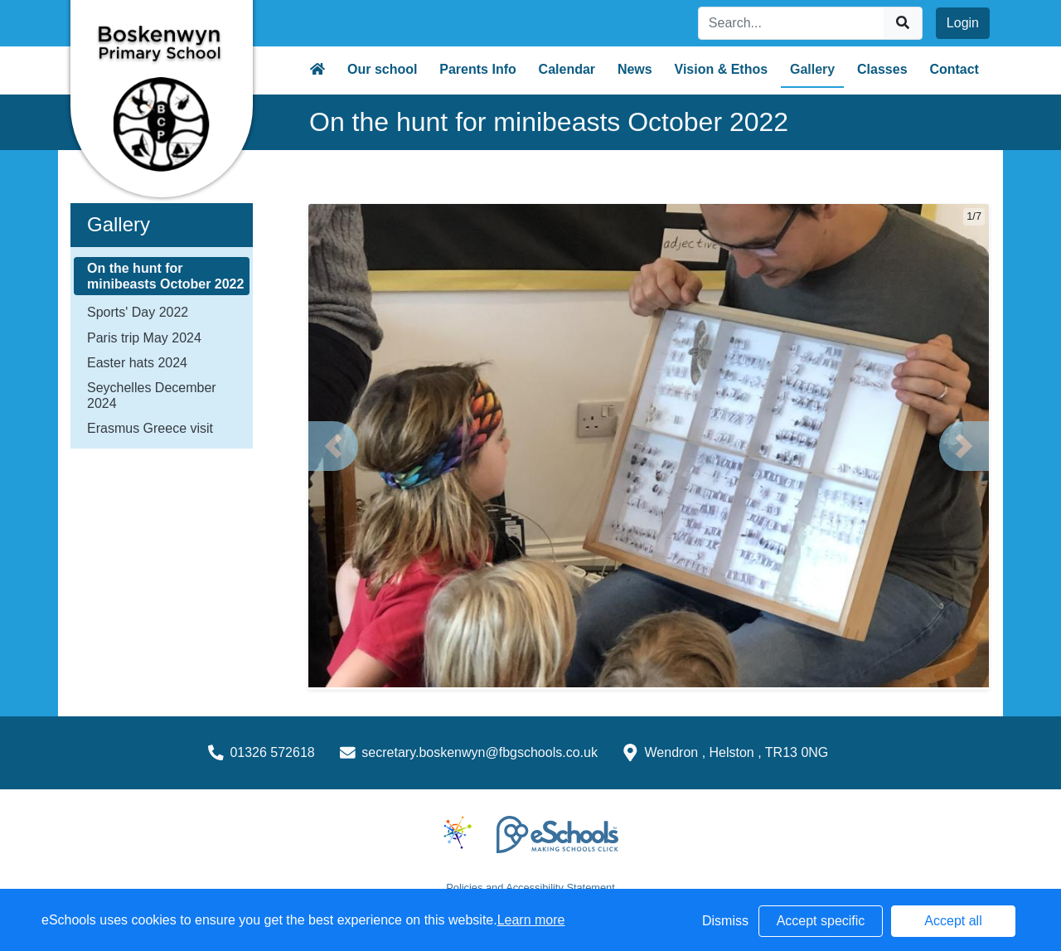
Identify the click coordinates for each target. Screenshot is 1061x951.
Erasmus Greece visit (150, 428)
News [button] (635, 69)
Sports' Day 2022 (137, 312)
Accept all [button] (952, 921)
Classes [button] (882, 69)
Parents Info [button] (477, 69)
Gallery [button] (812, 69)
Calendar (567, 69)
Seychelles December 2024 (151, 395)
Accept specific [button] (821, 921)
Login (963, 23)
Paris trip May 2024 (144, 338)
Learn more (531, 920)
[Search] (791, 23)
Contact (954, 69)
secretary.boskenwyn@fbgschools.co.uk (479, 752)
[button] (333, 446)
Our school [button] (382, 69)
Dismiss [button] (725, 921)
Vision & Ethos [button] (721, 69)
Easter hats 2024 (137, 363)
